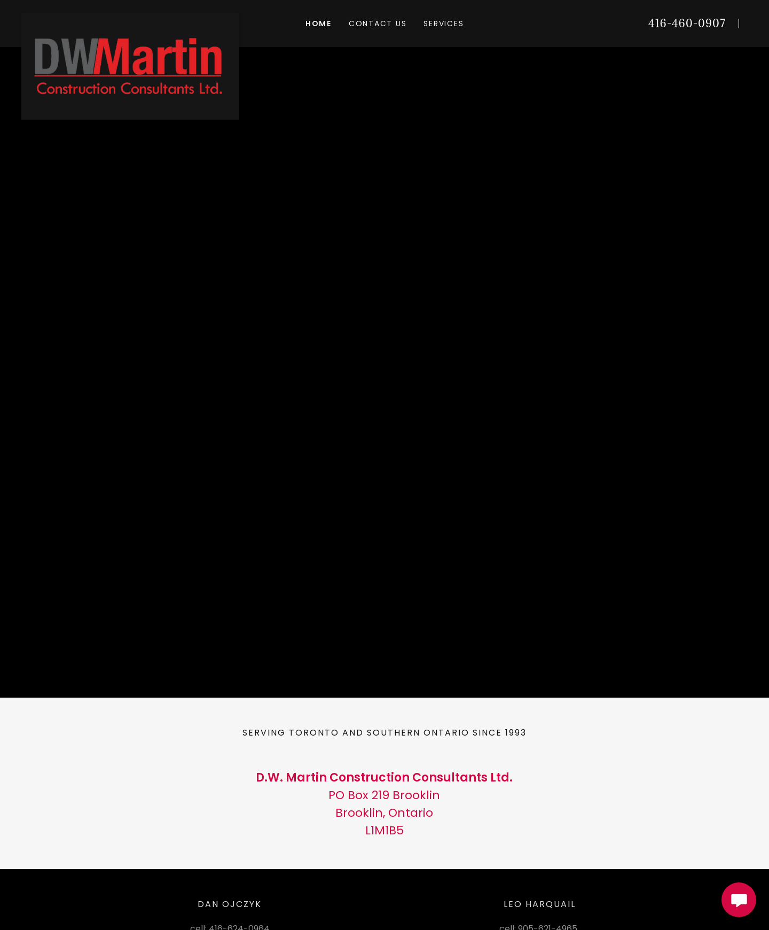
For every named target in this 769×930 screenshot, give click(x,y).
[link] (130, 17)
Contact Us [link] (378, 23)
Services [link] (443, 23)
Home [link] (318, 23)
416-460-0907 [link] (687, 23)
